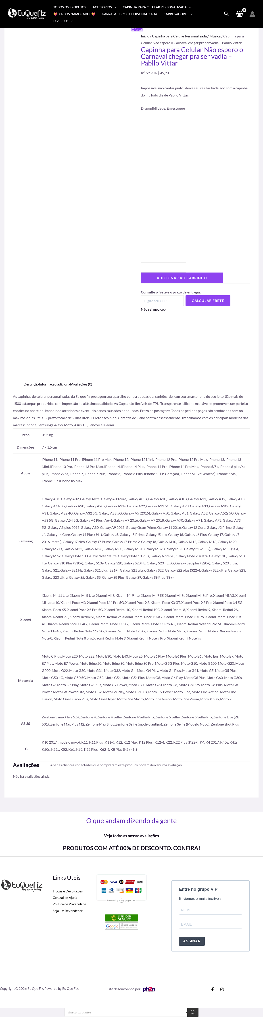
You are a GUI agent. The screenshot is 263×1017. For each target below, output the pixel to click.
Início (145, 36)
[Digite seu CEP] (162, 298)
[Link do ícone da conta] (252, 14)
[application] (114, 7)
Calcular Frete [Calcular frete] (208, 298)
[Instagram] (222, 990)
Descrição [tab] (31, 384)
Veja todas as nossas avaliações (131, 835)
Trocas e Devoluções (68, 891)
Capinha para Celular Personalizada (179, 36)
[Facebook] (213, 990)
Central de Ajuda (66, 898)
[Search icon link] (226, 14)
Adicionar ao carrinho (182, 275)
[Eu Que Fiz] (27, 13)
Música (215, 36)
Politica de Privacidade (70, 904)
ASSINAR (192, 941)
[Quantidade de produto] (163, 265)
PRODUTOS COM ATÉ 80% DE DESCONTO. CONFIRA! (131, 847)
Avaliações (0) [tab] (81, 384)
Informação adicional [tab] (55, 384)
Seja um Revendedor (68, 911)
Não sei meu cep (153, 307)
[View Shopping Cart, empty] (239, 14)
